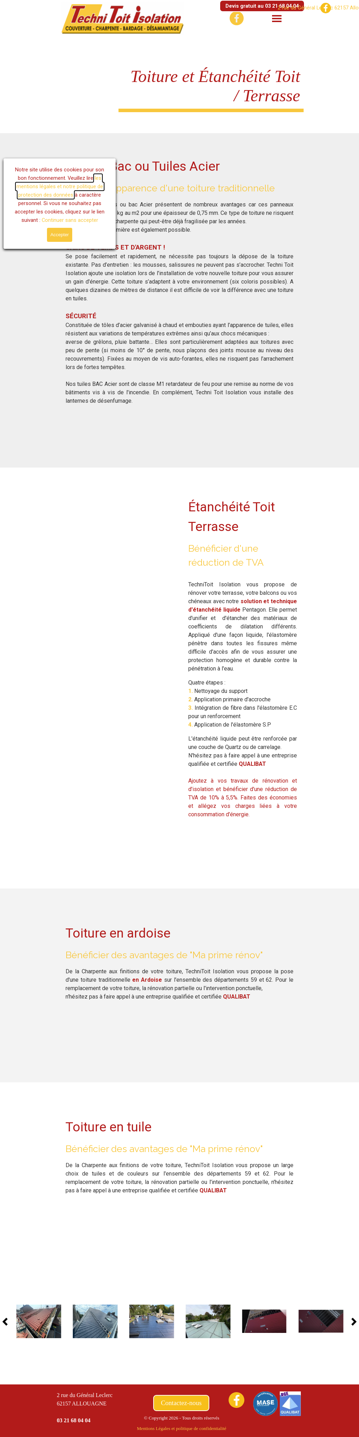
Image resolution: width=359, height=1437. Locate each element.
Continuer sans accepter (63, 220)
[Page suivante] (352, 1321)
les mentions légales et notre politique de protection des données (52, 186)
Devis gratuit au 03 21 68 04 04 (262, 6)
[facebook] (325, 8)
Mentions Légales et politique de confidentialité (181, 1428)
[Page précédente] (7, 1321)
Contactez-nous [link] (181, 1403)
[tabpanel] (179, 280)
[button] (39, 1321)
